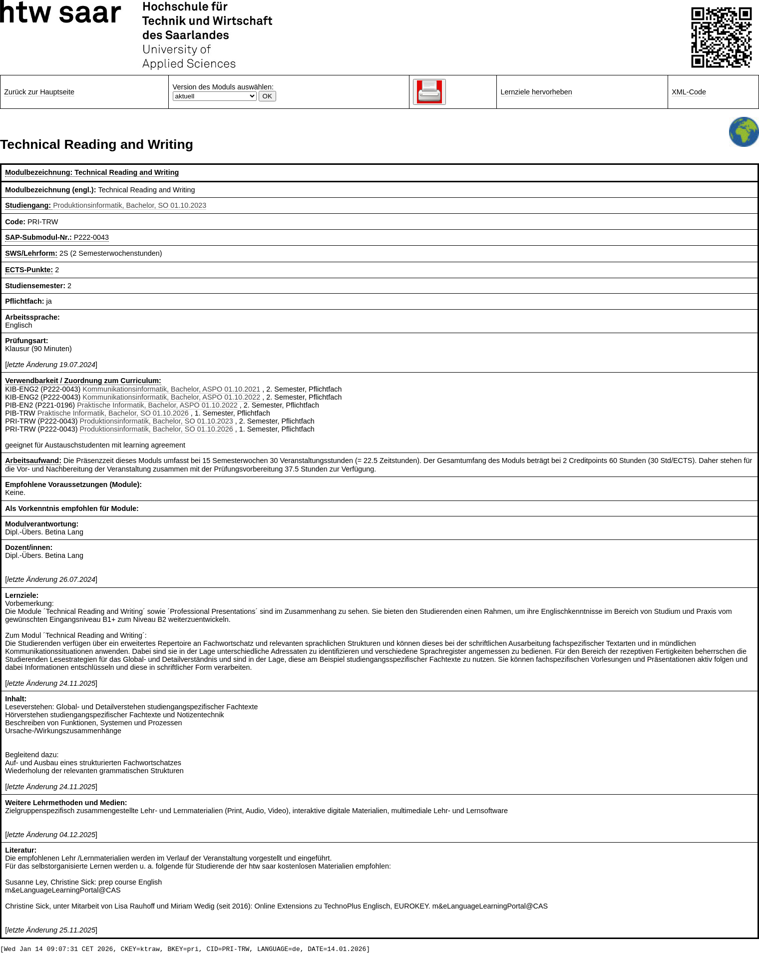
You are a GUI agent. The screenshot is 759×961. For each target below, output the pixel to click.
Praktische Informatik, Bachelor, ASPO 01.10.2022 (157, 405)
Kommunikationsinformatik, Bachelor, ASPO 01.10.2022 (171, 397)
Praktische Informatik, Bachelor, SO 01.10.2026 (113, 413)
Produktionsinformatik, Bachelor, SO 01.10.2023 (129, 205)
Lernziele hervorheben (536, 92)
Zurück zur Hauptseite (39, 92)
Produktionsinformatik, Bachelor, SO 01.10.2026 (156, 429)
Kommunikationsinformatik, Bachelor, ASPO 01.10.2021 (171, 389)
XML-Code (689, 92)
